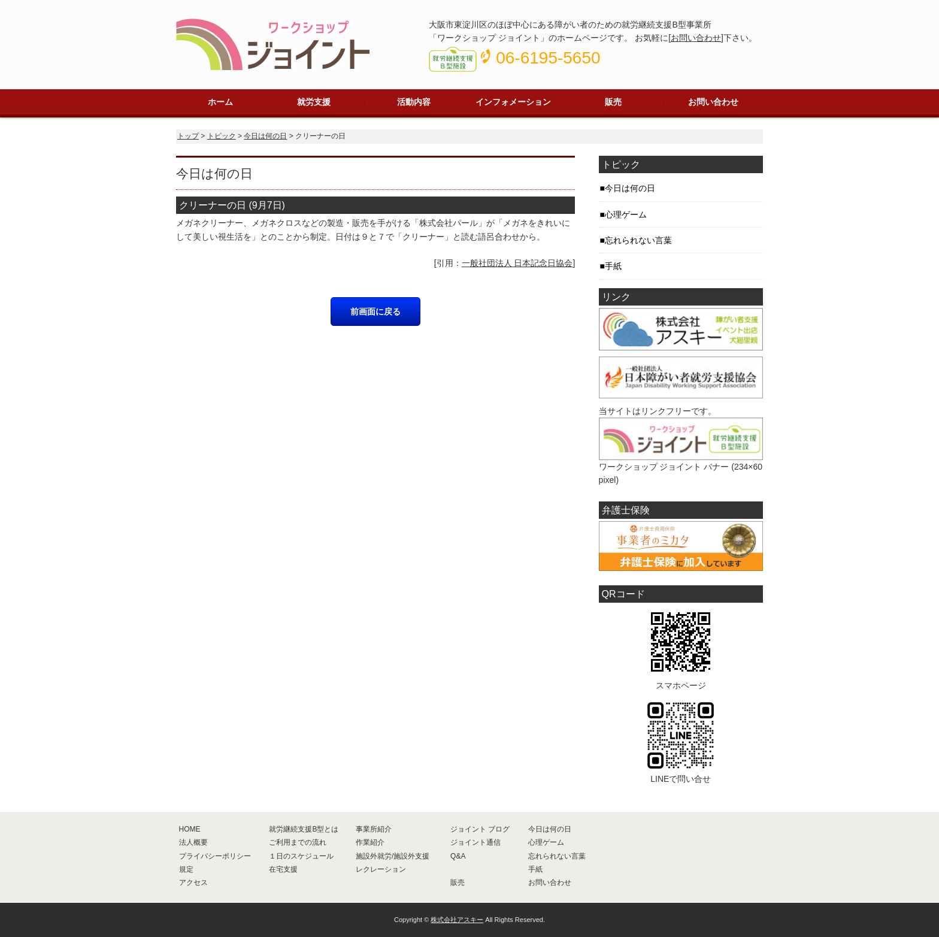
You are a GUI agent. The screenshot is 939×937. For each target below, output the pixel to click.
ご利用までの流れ (297, 842)
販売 (613, 102)
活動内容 (414, 102)
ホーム (220, 102)
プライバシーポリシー (215, 856)
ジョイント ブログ (480, 829)
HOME (190, 829)
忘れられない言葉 (638, 240)
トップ (188, 136)
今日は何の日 (265, 136)
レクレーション (381, 869)
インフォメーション (513, 102)
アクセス (193, 882)
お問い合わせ (696, 38)
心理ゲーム (626, 214)
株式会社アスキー (457, 919)
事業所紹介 (374, 829)
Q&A (457, 856)
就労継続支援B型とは (303, 829)
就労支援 (314, 102)
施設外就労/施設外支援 (392, 856)
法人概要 (193, 842)
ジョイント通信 (475, 842)
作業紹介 (370, 842)
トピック (221, 136)
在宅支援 (283, 869)
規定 (186, 869)
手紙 (613, 266)
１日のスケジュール (301, 856)
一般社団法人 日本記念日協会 (517, 263)
